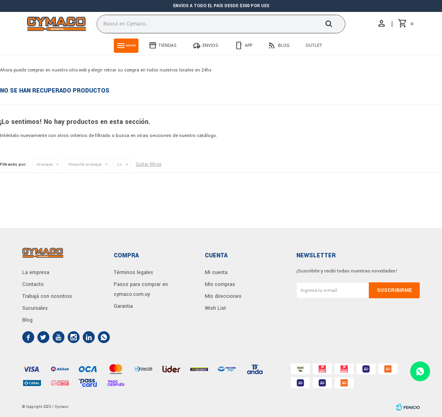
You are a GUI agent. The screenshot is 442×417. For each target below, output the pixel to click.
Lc (119, 164)
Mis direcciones (223, 296)
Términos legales (133, 272)
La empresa (35, 272)
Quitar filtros (149, 164)
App (248, 45)
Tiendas (167, 45)
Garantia (123, 306)
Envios (210, 45)
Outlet (314, 45)
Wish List (215, 308)
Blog (284, 45)
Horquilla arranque (84, 164)
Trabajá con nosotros (47, 296)
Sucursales (35, 308)
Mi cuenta (216, 272)
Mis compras (220, 284)
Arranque (45, 164)
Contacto (33, 284)
